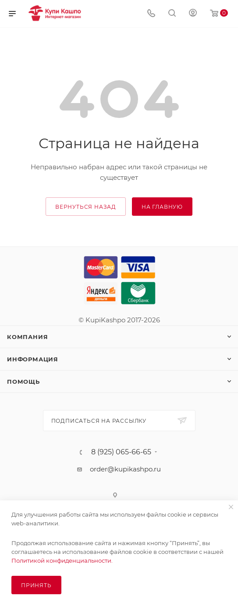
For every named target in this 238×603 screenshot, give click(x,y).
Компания (27, 336)
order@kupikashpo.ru (125, 469)
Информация (32, 359)
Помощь (23, 381)
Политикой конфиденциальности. (62, 560)
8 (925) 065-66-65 (121, 452)
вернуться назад (85, 206)
